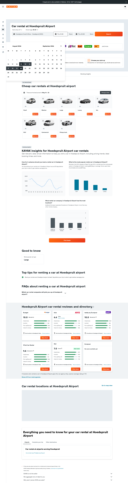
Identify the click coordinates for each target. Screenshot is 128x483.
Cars (31, 479)
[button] (126, 2)
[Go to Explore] (3, 24)
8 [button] (61, 45)
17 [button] (39, 53)
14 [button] (57, 49)
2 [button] (35, 45)
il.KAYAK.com (25, 479)
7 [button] (56, 45)
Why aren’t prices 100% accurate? (68, 470)
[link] (67, 230)
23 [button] (35, 58)
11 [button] (44, 49)
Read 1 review (61, 308)
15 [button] (61, 49)
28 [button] (57, 58)
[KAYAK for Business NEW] (3, 32)
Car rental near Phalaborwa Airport (35, 443)
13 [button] (52, 49)
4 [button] (88, 41)
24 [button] (40, 58)
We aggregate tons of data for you (68, 467)
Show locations (46, 323)
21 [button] (57, 53)
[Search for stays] (3, 16)
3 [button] (39, 45)
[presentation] (93, 297)
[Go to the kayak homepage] (12, 7)
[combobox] (17, 20)
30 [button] (35, 62)
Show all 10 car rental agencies (31, 367)
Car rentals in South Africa (40, 479)
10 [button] (40, 49)
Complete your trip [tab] (37, 432)
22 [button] (61, 53)
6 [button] (52, 45)
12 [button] (48, 49)
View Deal (35, 104)
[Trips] (3, 37)
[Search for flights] (3, 12)
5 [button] (48, 45)
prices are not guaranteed (57, 458)
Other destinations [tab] (51, 432)
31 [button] (39, 62)
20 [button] (52, 53)
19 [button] (48, 53)
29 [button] (61, 58)
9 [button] (35, 49)
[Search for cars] (3, 19)
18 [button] (44, 53)
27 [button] (52, 58)
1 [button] (75, 41)
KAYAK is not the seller (68, 464)
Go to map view (107, 375)
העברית (79, 2)
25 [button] (44, 58)
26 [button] (48, 58)
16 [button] (35, 53)
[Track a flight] (3, 28)
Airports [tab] (27, 432)
